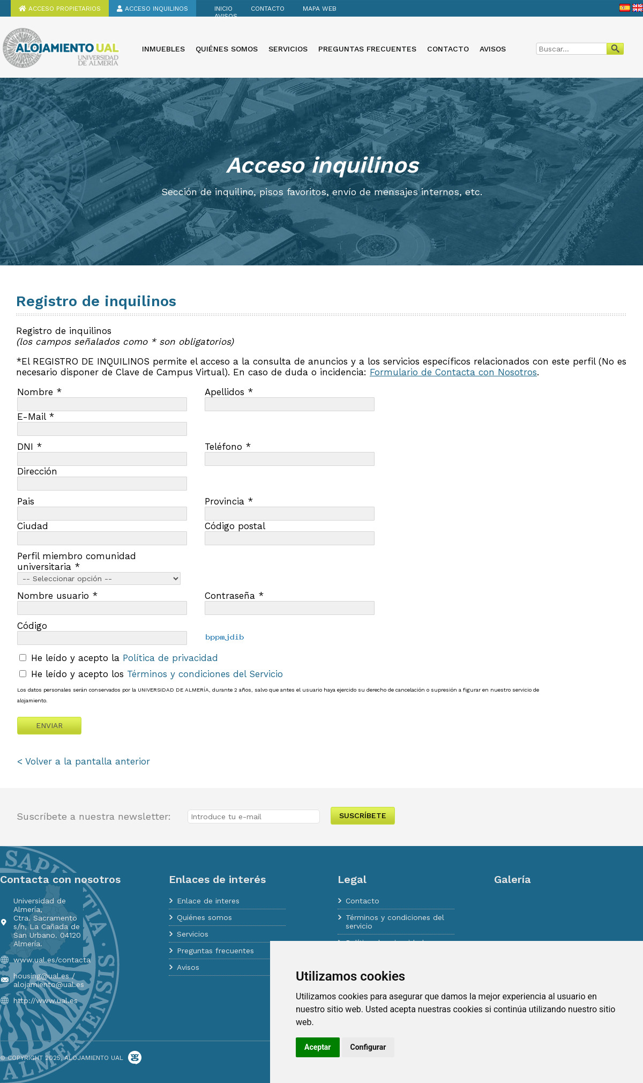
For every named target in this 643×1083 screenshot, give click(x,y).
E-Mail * (35, 416)
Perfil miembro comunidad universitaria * (76, 561)
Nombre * (39, 392)
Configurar (368, 1047)
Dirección (37, 471)
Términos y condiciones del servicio (395, 921)
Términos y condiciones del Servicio (205, 674)
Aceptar (317, 1047)
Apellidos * (229, 392)
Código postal (235, 526)
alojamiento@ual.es (48, 984)
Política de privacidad (170, 657)
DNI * (29, 446)
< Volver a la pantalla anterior (83, 761)
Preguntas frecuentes (367, 48)
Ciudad (32, 526)
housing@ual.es (41, 975)
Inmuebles (163, 48)
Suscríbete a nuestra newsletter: (94, 816)
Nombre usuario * (57, 595)
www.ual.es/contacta (52, 959)
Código (32, 625)
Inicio (223, 8)
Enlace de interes (208, 900)
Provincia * (229, 501)
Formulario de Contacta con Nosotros (453, 372)
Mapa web (320, 8)
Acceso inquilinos (152, 8)
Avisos (225, 16)
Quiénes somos (227, 48)
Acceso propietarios (60, 8)
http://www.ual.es (45, 1000)
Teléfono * (228, 446)
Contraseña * (234, 595)
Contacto (268, 8)
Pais (25, 501)
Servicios (288, 48)
